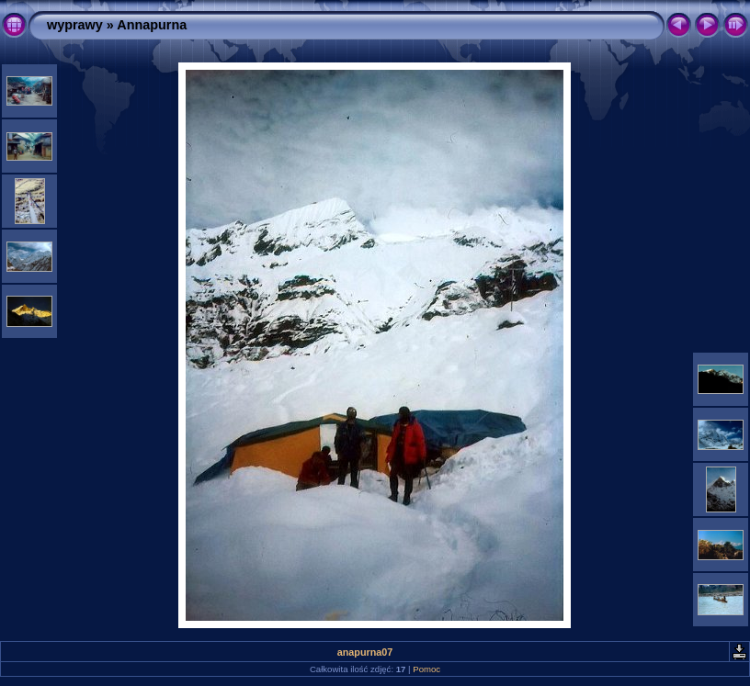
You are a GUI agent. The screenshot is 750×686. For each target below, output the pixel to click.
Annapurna (152, 24)
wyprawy (75, 24)
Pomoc (426, 669)
